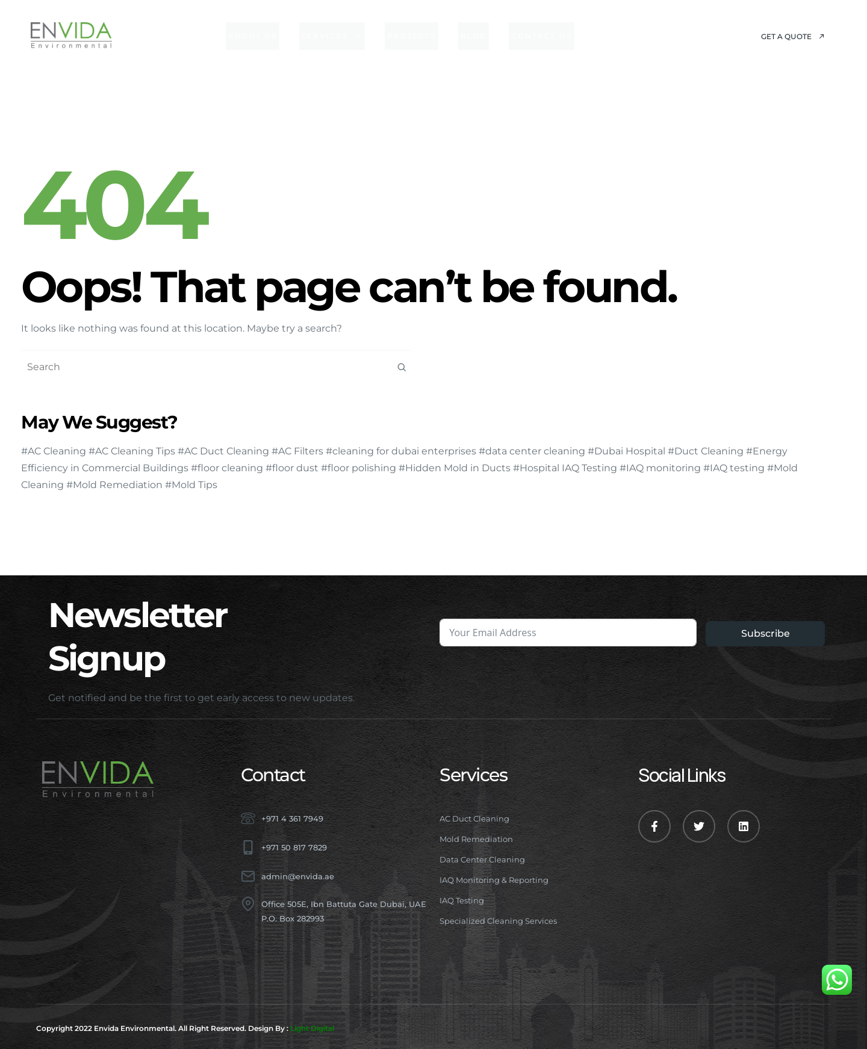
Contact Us (541, 35)
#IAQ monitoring (660, 468)
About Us (252, 35)
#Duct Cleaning (706, 451)
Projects (411, 35)
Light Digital (312, 1028)
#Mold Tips (191, 484)
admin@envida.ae (297, 876)
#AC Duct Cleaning (223, 451)
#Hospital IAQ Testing (565, 468)
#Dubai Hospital (626, 451)
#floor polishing (358, 468)
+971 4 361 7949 (292, 818)
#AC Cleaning (53, 451)
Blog (473, 35)
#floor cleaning (227, 468)
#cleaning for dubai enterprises (401, 451)
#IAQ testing (734, 468)
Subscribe (765, 633)
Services (332, 36)
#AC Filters (297, 451)
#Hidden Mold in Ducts (455, 468)
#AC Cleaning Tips (132, 451)
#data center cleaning (532, 451)
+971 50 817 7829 (294, 847)
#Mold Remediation (114, 484)
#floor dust (292, 468)
